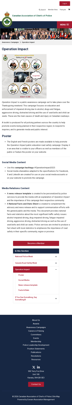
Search (42, 10)
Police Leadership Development (36, 345)
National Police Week (24, 256)
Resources (36, 359)
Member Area (53, 10)
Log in (65, 3)
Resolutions (36, 356)
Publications (36, 352)
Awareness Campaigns (10, 42)
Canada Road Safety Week (26, 263)
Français (63, 10)
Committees (36, 334)
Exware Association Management (41, 400)
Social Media (23, 280)
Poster (21, 275)
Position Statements (36, 349)
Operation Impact (28, 42)
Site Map (56, 396)
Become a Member (36, 243)
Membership (36, 341)
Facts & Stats (23, 290)
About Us (36, 320)
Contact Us (36, 384)
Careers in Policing (36, 331)
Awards (36, 324)
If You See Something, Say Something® (26, 298)
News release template (27, 285)
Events (36, 338)
